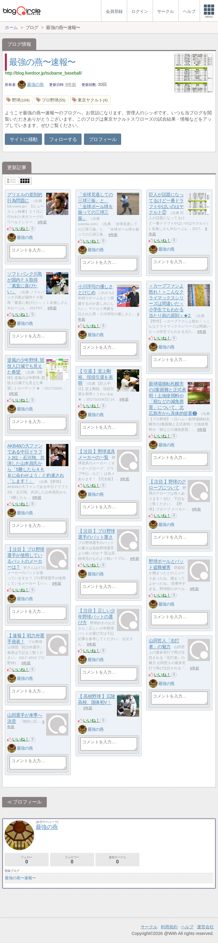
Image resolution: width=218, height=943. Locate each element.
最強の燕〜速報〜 (42, 62)
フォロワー (72, 860)
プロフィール (102, 139)
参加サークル (117, 860)
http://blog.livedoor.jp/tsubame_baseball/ (43, 73)
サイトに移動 (23, 139)
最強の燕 (30, 84)
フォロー (26, 860)
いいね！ (20, 228)
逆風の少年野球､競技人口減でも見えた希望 (25, 366)
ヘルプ (187, 926)
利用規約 (169, 926)
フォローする (63, 139)
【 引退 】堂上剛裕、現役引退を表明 (95, 377)
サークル (149, 926)
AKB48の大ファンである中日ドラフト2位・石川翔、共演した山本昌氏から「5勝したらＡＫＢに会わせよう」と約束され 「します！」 (35, 463)
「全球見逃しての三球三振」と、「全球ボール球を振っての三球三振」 (95, 206)
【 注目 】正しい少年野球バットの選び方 (96, 616)
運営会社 (205, 926)
